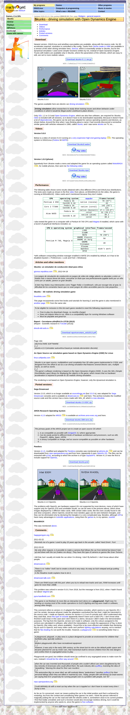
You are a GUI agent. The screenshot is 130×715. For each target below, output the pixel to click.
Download (43, 24)
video (72, 192)
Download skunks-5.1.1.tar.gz (79, 59)
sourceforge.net (78, 401)
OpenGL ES (102, 461)
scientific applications (65, 524)
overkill (112, 524)
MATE (64, 140)
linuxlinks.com (40, 304)
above (54, 533)
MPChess (11, 28)
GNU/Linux (38, 8)
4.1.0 (43, 458)
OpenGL (53, 465)
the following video (75, 166)
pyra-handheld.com (42, 604)
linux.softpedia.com (42, 365)
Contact (101, 11)
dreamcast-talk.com (42, 585)
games (90, 524)
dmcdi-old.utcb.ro (41, 335)
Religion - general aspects (89, 16)
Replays (10, 25)
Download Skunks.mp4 (79, 170)
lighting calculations (93, 635)
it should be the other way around (59, 666)
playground (86, 637)
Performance (44, 29)
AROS (58, 423)
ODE (36, 118)
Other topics (39, 11)
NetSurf (22, 10)
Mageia (96, 225)
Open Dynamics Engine (65, 115)
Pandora (71, 458)
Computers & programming (67, 8)
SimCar (10, 22)
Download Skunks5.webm (79, 144)
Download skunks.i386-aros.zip (79, 427)
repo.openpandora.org (58, 461)
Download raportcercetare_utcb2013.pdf (79, 340)
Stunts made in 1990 (102, 46)
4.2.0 (43, 423)
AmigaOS (72, 440)
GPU (120, 522)
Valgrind (45, 599)
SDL (40, 115)
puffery (99, 673)
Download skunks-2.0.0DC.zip (79, 410)
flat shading (45, 637)
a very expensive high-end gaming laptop (88, 138)
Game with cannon (15, 33)
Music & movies (105, 8)
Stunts (80, 124)
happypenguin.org (44, 542)
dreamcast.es (73, 403)
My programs (39, 5)
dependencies (46, 120)
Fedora (56, 140)
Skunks (10, 19)
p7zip (48, 463)
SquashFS (90, 463)
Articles (42, 31)
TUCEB (63, 331)
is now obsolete (97, 405)
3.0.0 (92, 401)
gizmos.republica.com (45, 279)
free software (87, 709)
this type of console (60, 624)
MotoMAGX (118, 163)
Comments (43, 35)
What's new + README (65, 11)
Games (59, 5)
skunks (101, 124)
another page (39, 310)
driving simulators (76, 104)
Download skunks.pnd (79, 469)
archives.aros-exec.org (88, 423)
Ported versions (45, 33)
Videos (42, 27)
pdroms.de (106, 458)
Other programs (105, 5)
